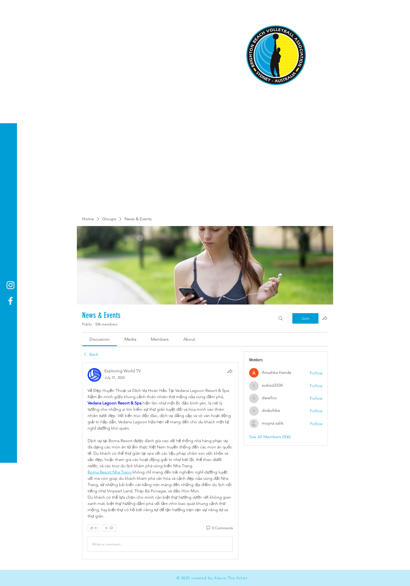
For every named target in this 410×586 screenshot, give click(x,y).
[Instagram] (10, 285)
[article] (160, 461)
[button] (9, 7)
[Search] (280, 318)
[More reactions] (109, 528)
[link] (99, 339)
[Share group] (325, 318)
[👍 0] (93, 528)
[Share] (230, 371)
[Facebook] (10, 301)
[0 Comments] (219, 528)
